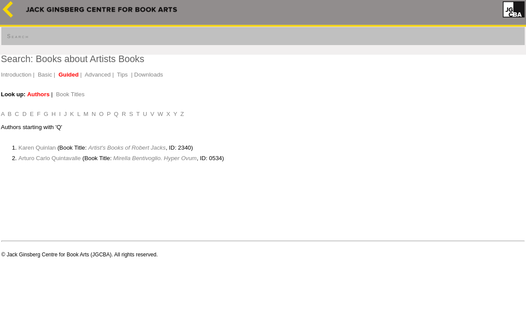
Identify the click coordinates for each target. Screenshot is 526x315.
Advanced (97, 74)
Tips (122, 74)
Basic (45, 74)
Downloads (148, 74)
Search (18, 36)
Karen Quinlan (37, 147)
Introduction (16, 74)
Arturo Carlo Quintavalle (49, 158)
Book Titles (70, 94)
